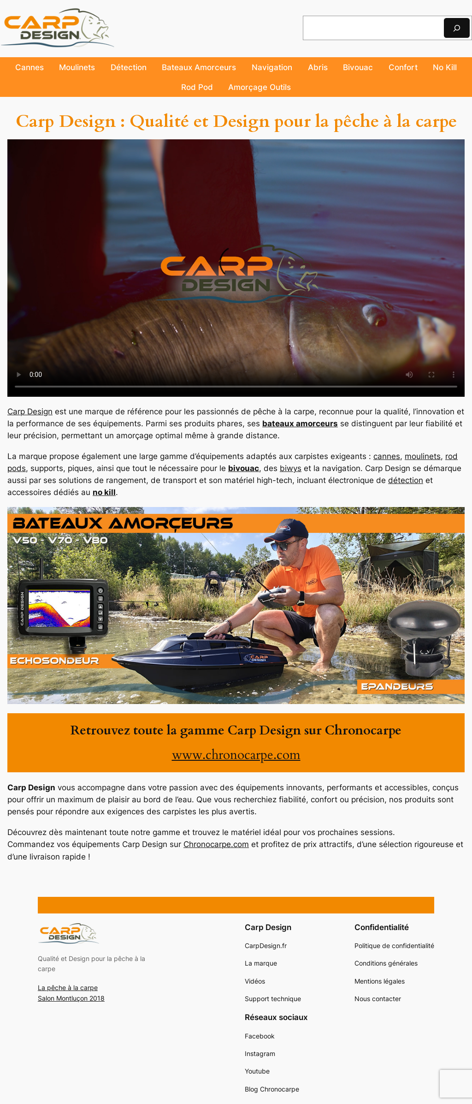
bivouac (243, 468)
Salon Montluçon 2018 (71, 998)
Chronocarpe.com (216, 844)
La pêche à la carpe (68, 987)
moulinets (423, 456)
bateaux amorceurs (300, 423)
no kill (104, 492)
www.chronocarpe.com (236, 755)
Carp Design (30, 411)
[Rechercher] (457, 28)
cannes (386, 456)
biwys (290, 468)
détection (405, 480)
